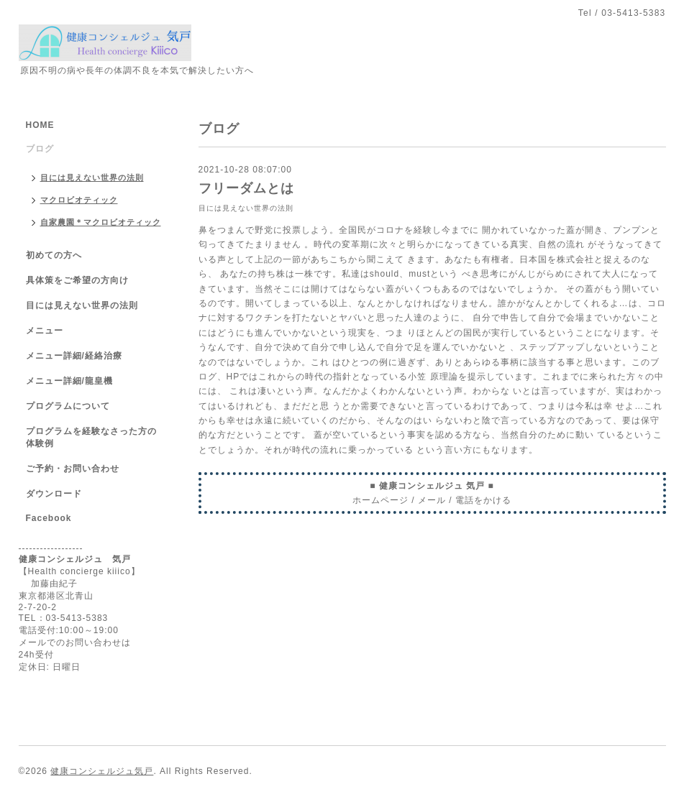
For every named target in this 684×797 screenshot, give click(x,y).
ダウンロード (54, 494)
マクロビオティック (79, 199)
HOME (40, 125)
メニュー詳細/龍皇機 (69, 381)
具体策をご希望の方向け (77, 280)
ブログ (40, 149)
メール (432, 500)
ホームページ (380, 500)
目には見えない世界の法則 (246, 208)
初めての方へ (54, 255)
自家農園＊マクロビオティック (100, 222)
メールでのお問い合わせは (75, 642)
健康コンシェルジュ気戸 (101, 771)
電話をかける (483, 500)
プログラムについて (68, 406)
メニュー (44, 331)
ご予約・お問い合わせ (72, 469)
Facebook (49, 518)
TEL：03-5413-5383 (64, 618)
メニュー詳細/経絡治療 (74, 356)
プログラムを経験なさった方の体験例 (91, 437)
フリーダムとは (246, 188)
